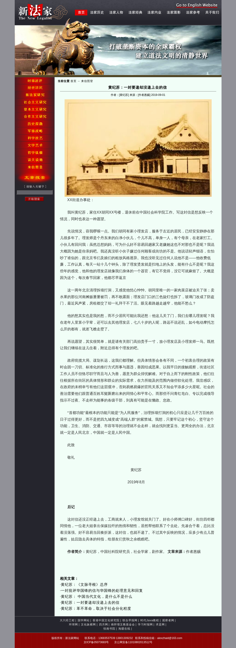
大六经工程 (67, 620)
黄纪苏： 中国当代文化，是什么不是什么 (96, 596)
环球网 (73, 624)
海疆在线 (124, 628)
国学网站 (84, 620)
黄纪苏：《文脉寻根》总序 (84, 584)
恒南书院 (109, 628)
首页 (74, 81)
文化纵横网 (88, 624)
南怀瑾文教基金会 (123, 624)
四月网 (103, 624)
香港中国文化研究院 (106, 620)
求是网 (160, 624)
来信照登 (87, 81)
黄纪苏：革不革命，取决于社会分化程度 (96, 608)
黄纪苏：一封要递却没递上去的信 (90, 602)
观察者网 (168, 620)
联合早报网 (129, 620)
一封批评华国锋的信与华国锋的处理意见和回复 (102, 590)
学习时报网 (145, 624)
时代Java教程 (149, 620)
